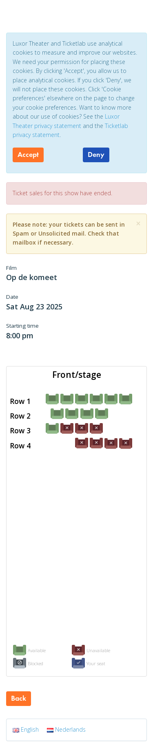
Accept (28, 154)
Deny (96, 154)
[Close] (138, 223)
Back (18, 698)
